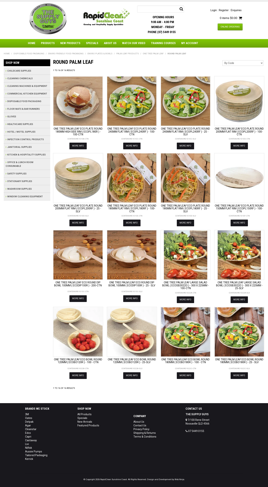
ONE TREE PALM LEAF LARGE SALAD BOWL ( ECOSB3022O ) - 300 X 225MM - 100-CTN (185, 285)
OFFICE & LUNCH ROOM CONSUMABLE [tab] (19, 164)
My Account (189, 43)
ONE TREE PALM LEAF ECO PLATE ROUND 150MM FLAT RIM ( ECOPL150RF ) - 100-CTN (239, 208)
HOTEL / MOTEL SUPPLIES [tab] (21, 132)
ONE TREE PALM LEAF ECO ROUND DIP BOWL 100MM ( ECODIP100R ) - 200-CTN (78, 284)
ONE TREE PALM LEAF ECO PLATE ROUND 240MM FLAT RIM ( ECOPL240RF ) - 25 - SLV (185, 131)
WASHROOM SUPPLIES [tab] (19, 189)
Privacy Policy (141, 429)
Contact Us (139, 425)
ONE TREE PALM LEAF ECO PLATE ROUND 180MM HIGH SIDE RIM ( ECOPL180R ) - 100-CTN (78, 131)
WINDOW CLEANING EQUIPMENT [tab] (25, 196)
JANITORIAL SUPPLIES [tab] (19, 147)
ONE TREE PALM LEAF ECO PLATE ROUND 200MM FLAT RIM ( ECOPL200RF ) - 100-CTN (239, 131)
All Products (84, 414)
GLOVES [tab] (11, 116)
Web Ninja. (180, 479)
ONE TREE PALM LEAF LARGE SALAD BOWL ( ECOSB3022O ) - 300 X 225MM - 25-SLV (239, 285)
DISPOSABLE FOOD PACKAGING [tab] (24, 101)
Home (31, 43)
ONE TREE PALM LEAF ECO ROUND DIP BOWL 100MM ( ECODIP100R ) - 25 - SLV (132, 284)
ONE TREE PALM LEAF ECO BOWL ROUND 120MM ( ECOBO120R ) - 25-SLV (132, 361)
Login (213, 10)
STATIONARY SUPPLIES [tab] (19, 181)
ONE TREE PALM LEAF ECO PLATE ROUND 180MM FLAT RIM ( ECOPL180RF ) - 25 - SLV (185, 208)
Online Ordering (230, 26)
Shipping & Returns (144, 432)
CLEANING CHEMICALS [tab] (20, 78)
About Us (110, 43)
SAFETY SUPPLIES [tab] (16, 173)
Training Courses (163, 43)
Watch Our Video (133, 43)
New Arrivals (84, 421)
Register (224, 10)
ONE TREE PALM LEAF (153, 53)
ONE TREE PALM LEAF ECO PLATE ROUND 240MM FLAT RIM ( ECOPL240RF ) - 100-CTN (131, 131)
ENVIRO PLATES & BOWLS (99, 53)
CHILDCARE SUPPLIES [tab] (19, 71)
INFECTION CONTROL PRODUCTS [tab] (25, 139)
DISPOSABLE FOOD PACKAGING (29, 53)
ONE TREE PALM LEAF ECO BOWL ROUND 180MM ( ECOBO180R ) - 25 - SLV (239, 361)
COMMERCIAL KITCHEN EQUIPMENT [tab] (27, 93)
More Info (78, 145)
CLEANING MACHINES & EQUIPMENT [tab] (27, 86)
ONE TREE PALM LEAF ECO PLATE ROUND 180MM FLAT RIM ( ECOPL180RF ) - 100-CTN (131, 208)
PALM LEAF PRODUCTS (127, 53)
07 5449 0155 (195, 431)
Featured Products (88, 425)
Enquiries (236, 10)
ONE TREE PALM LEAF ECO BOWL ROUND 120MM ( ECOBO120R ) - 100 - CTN (78, 361)
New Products (70, 43)
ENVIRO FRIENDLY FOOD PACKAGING (66, 53)
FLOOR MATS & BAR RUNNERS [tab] (23, 109)
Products (48, 43)
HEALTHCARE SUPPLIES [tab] (20, 124)
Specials (92, 43)
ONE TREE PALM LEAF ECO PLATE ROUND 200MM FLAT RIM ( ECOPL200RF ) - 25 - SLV (78, 208)
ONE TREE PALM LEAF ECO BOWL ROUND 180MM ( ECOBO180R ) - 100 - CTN (185, 361)
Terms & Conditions (144, 436)
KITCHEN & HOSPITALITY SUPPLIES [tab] (26, 154)
